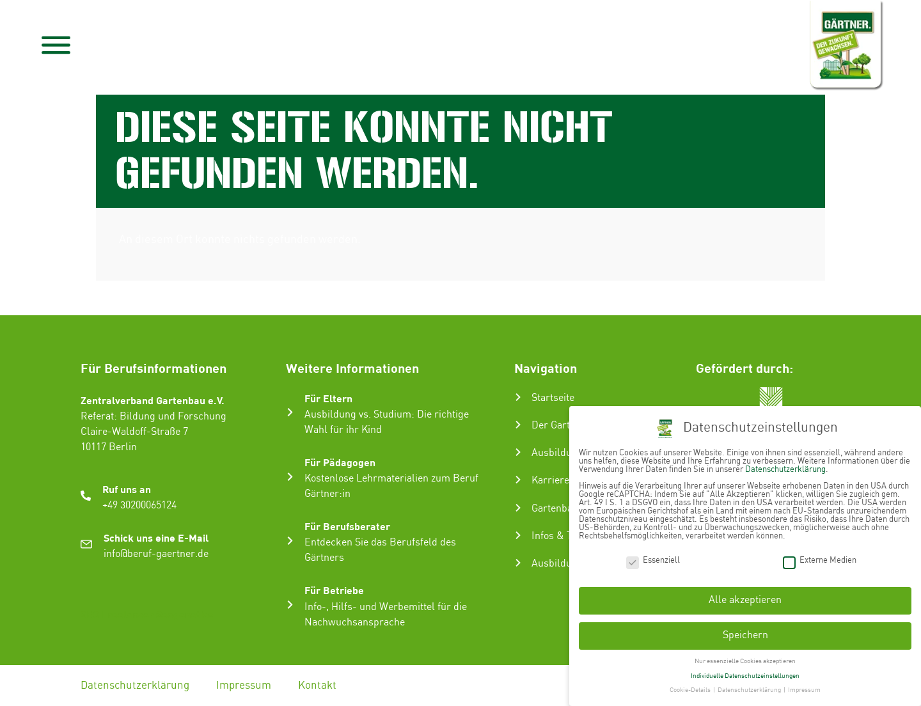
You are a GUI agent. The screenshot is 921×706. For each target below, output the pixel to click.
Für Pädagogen (339, 462)
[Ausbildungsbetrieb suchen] (518, 563)
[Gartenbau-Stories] (518, 508)
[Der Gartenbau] (518, 424)
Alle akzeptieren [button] (745, 597)
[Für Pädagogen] (290, 477)
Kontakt (317, 685)
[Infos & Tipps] (518, 535)
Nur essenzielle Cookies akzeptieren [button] (745, 658)
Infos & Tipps (561, 536)
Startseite (552, 398)
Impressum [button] (804, 687)
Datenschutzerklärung (135, 685)
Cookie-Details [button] (691, 687)
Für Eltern (328, 398)
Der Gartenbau (564, 425)
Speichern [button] (745, 632)
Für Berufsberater (347, 526)
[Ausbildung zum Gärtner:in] (518, 452)
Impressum (243, 685)
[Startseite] (518, 397)
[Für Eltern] (290, 412)
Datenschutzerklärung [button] (750, 687)
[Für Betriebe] (290, 604)
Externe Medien (819, 557)
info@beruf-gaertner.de (156, 554)
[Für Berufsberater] (290, 541)
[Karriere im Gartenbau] (518, 479)
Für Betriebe (334, 590)
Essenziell (653, 557)
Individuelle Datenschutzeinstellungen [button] (745, 673)
